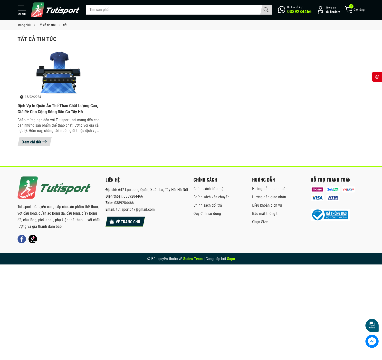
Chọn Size (260, 222)
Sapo (231, 258)
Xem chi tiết (34, 141)
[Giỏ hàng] (354, 10)
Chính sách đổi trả (207, 205)
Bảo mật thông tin (266, 213)
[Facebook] (22, 239)
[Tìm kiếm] (266, 10)
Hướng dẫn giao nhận (269, 197)
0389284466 (133, 196)
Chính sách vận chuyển (211, 197)
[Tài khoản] (328, 10)
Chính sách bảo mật (209, 188)
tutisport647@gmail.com (135, 209)
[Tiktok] (33, 239)
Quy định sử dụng (207, 213)
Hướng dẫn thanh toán (269, 188)
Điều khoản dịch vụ (267, 205)
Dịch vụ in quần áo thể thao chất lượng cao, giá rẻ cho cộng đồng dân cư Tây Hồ (58, 108)
